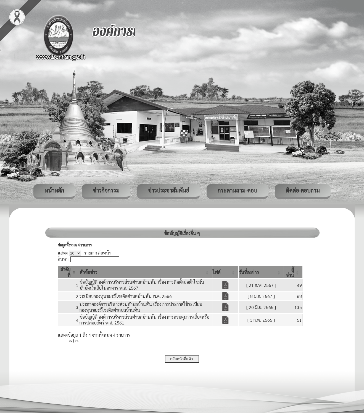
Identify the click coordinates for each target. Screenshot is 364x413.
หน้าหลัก (54, 190)
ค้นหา (63, 259)
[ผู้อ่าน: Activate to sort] (293, 272)
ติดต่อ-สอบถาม (303, 190)
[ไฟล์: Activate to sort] (225, 272)
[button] (88, 272)
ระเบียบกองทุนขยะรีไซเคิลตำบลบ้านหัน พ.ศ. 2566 (126, 296)
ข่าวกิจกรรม (106, 190)
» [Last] (77, 341)
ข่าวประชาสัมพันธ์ (168, 190)
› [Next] (75, 341)
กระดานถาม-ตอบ (237, 190)
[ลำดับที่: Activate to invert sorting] (68, 272)
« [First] (70, 341)
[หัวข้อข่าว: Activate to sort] (145, 272)
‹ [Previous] (71, 341)
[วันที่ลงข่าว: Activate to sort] (261, 272)
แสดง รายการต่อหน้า (84, 253)
